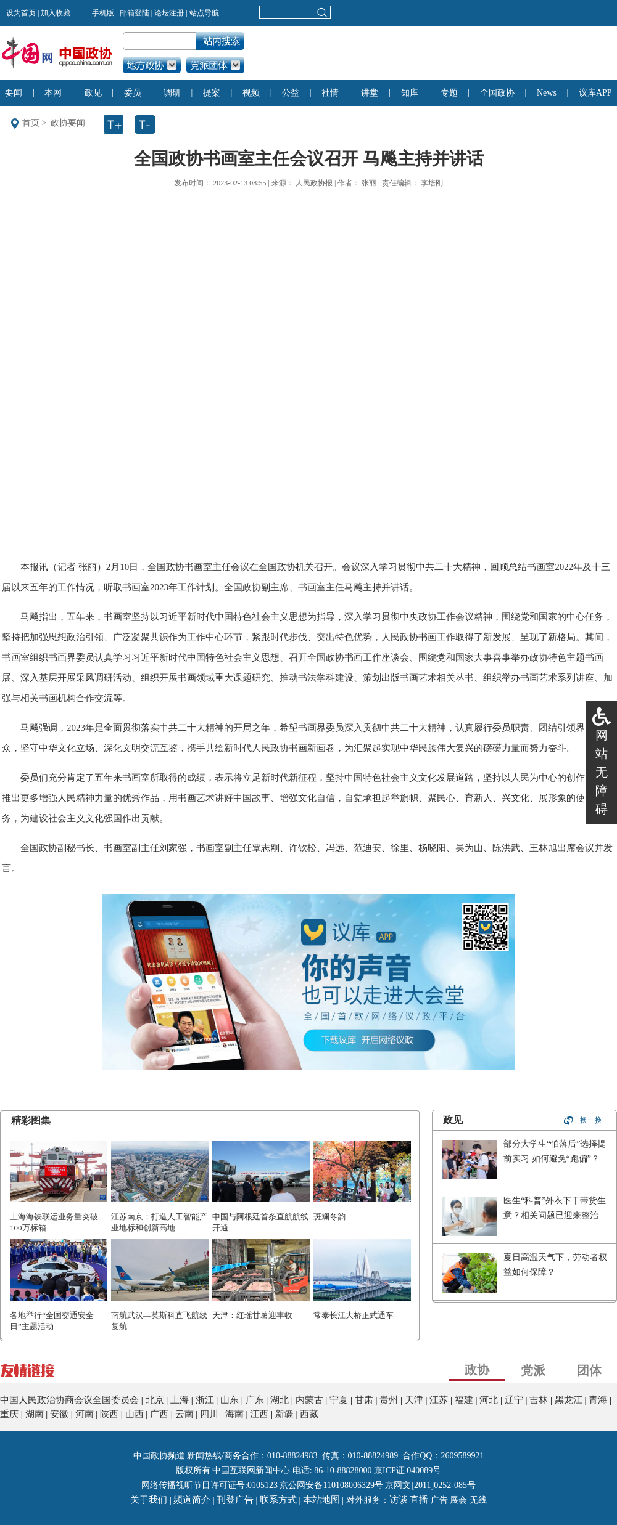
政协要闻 (68, 123)
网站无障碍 (601, 772)
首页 (30, 123)
